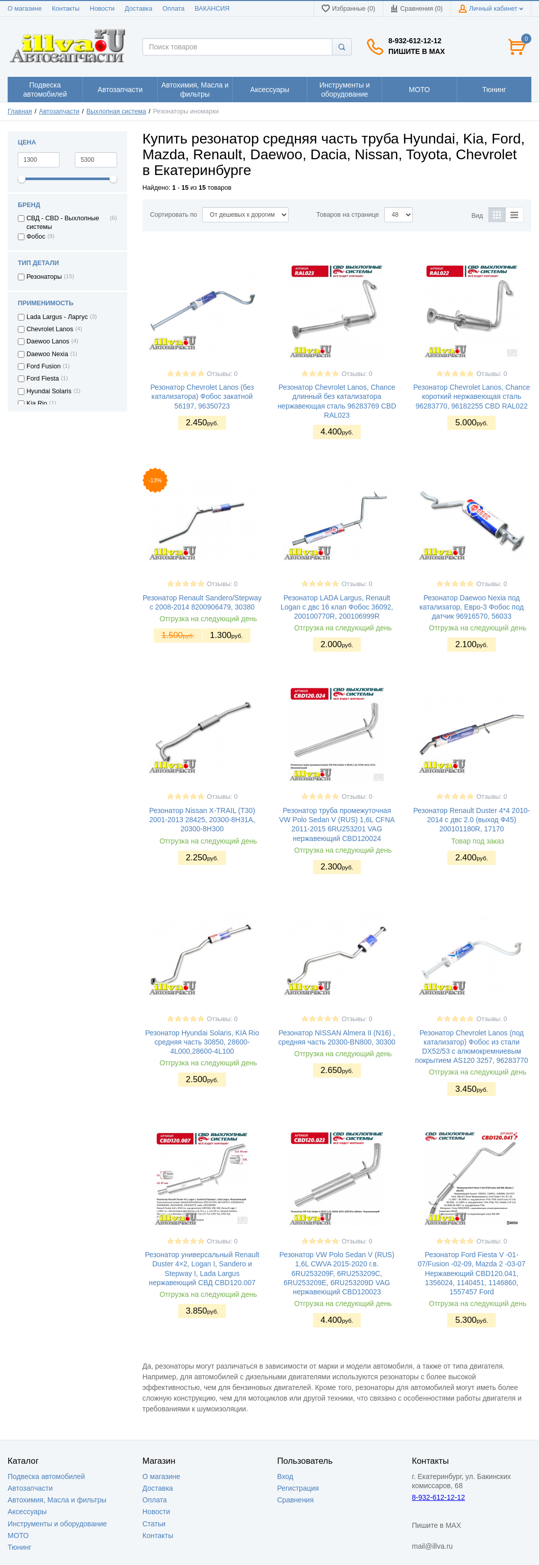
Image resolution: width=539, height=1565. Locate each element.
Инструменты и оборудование (57, 1524)
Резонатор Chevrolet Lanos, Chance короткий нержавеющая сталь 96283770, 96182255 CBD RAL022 (471, 396)
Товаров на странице (348, 214)
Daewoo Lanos (47, 341)
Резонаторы (44, 276)
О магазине (25, 8)
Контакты (65, 8)
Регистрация (298, 1488)
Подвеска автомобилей (46, 1476)
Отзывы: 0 (222, 374)
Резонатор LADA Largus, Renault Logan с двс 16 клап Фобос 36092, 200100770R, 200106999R (336, 607)
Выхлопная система (116, 111)
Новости (102, 8)
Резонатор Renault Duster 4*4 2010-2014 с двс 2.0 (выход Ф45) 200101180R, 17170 (471, 819)
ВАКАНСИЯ (212, 8)
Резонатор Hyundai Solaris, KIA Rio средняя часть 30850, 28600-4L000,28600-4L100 (202, 1042)
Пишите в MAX (416, 51)
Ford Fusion (43, 366)
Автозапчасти (59, 111)
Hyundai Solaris (48, 391)
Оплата (173, 8)
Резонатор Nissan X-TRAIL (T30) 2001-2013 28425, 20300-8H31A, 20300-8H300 (202, 819)
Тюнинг (20, 1547)
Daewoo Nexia (47, 354)
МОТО (18, 1535)
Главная (20, 111)
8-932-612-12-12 (414, 41)
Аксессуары (27, 1512)
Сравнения (295, 1500)
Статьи (154, 1524)
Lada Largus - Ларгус (57, 317)
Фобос (35, 236)
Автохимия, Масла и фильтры (57, 1500)
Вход (285, 1476)
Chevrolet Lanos (49, 329)
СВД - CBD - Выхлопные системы (62, 222)
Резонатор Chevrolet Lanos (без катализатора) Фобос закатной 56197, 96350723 (201, 396)
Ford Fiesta (42, 378)
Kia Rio (36, 403)
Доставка (138, 8)
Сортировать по (173, 214)
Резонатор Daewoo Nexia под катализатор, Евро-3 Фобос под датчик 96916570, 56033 (471, 607)
